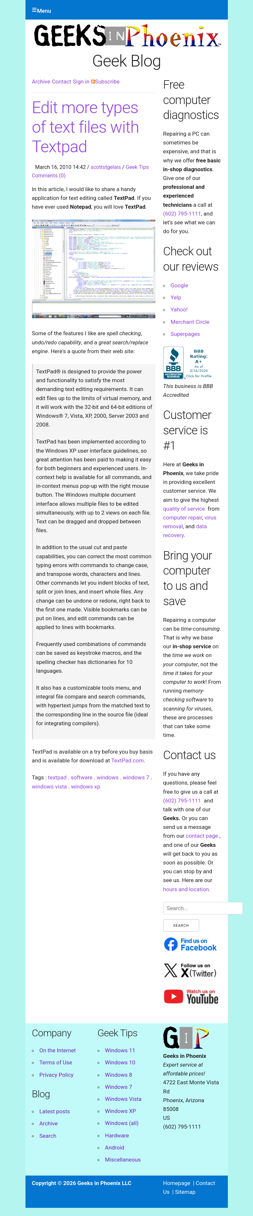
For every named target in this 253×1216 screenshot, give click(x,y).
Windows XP (120, 1111)
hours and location (186, 889)
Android (114, 1147)
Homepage (176, 1183)
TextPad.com (127, 760)
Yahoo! (179, 309)
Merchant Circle (190, 322)
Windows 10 (120, 1062)
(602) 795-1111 (182, 213)
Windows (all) (122, 1123)
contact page (202, 836)
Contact (61, 81)
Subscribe (105, 81)
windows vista (49, 786)
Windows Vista (123, 1099)
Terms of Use (56, 1062)
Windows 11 (120, 1050)
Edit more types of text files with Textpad (85, 127)
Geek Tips (137, 167)
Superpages (185, 334)
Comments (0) (49, 176)
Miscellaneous (123, 1159)
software (82, 777)
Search (48, 1136)
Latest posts (55, 1111)
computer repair (182, 517)
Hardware (117, 1135)
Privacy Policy (57, 1075)
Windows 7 (118, 1087)
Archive (41, 81)
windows (108, 777)
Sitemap (185, 1192)
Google (179, 285)
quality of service (184, 508)
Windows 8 (118, 1075)
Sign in (81, 81)
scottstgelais (106, 167)
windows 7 (136, 777)
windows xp (85, 786)
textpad (57, 777)
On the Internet (58, 1050)
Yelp (176, 297)
